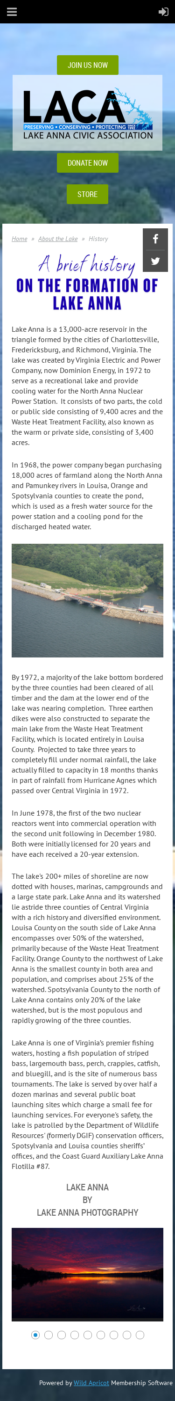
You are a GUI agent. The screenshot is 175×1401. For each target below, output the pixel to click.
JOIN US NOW (88, 65)
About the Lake (57, 238)
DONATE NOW (88, 163)
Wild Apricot (91, 1383)
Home (19, 238)
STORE (87, 194)
